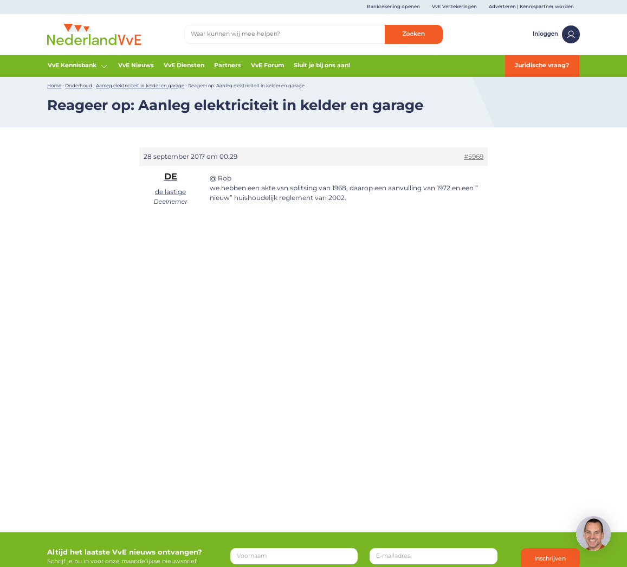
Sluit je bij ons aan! (322, 65)
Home (54, 85)
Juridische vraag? (542, 65)
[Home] (94, 33)
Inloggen (556, 34)
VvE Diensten (184, 65)
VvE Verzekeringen (454, 6)
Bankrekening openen (393, 6)
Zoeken (413, 33)
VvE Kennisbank (78, 66)
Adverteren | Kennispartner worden (531, 6)
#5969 (473, 156)
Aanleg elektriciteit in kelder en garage (140, 85)
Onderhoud (78, 85)
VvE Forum (267, 65)
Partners (227, 65)
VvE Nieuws (136, 65)
